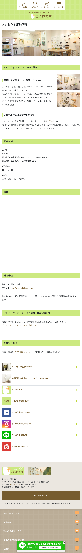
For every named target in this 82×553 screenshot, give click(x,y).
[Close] (64, 542)
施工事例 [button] (7, 522)
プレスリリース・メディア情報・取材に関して (21, 325)
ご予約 (50, 121)
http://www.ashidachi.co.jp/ (22, 288)
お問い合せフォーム (23, 352)
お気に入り (34, 7)
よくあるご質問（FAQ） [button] (14, 540)
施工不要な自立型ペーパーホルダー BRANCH (30, 378)
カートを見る (23, 7)
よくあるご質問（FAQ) (20, 401)
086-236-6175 (14, 485)
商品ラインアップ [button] (11, 513)
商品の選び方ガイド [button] (12, 531)
